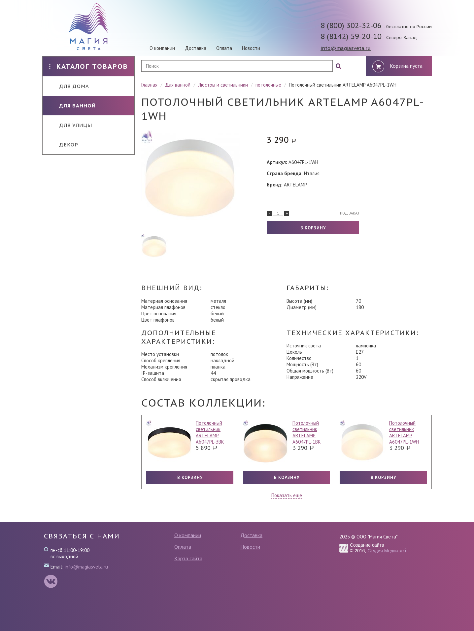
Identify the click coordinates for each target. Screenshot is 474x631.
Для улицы (70, 125)
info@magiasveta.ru (346, 48)
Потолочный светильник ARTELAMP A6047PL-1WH (404, 432)
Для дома (69, 86)
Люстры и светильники (223, 85)
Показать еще (286, 495)
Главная (149, 85)
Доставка (195, 48)
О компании (162, 48)
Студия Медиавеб (386, 550)
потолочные (268, 85)
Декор (63, 144)
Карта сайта (188, 558)
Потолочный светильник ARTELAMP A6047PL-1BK (306, 432)
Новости (251, 48)
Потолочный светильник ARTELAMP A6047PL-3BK (210, 432)
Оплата (224, 48)
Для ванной (72, 105)
